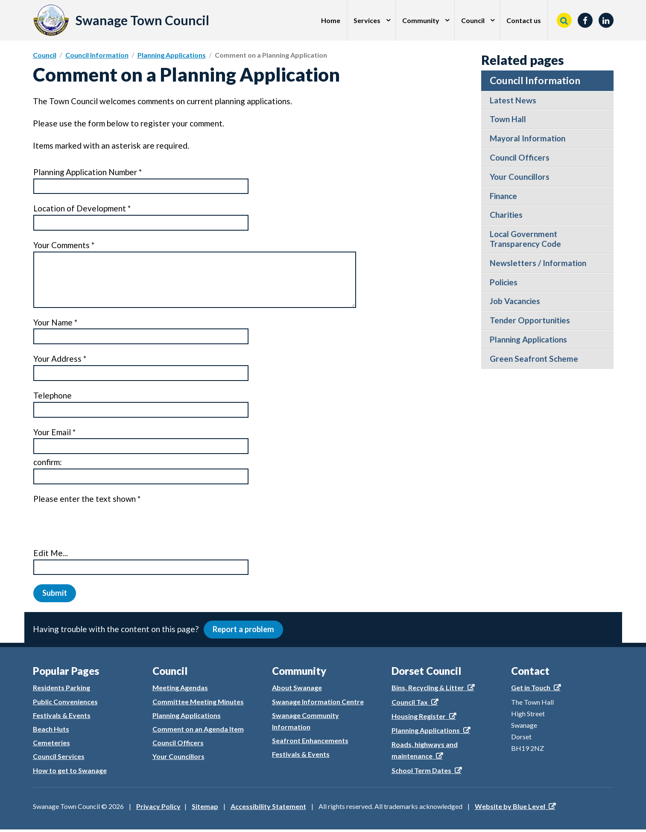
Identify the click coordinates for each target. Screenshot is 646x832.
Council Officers (178, 745)
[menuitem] (331, 20)
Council (473, 20)
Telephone (52, 396)
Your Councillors (178, 759)
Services (367, 20)
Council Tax (410, 704)
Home (330, 20)
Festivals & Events (62, 718)
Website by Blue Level (510, 809)
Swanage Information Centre (318, 704)
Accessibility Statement (268, 809)
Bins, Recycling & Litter (428, 690)
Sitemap (205, 809)
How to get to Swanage (70, 773)
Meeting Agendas (180, 690)
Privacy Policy (158, 809)
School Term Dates (421, 773)
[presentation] (98, 524)
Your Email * (54, 432)
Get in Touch (530, 690)
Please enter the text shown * (87, 499)
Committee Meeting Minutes (198, 704)
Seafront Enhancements (310, 743)
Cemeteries (51, 745)
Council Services (59, 759)
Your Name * (55, 323)
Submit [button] (55, 594)
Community (420, 20)
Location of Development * (82, 209)
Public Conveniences (65, 704)
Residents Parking (61, 690)
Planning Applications (171, 55)
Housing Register (419, 719)
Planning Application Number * (87, 172)
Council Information (97, 55)
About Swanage (297, 690)
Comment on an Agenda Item (198, 731)
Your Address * (59, 359)
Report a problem (245, 631)
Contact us (523, 20)
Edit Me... (50, 554)
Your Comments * (63, 245)
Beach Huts (51, 731)
